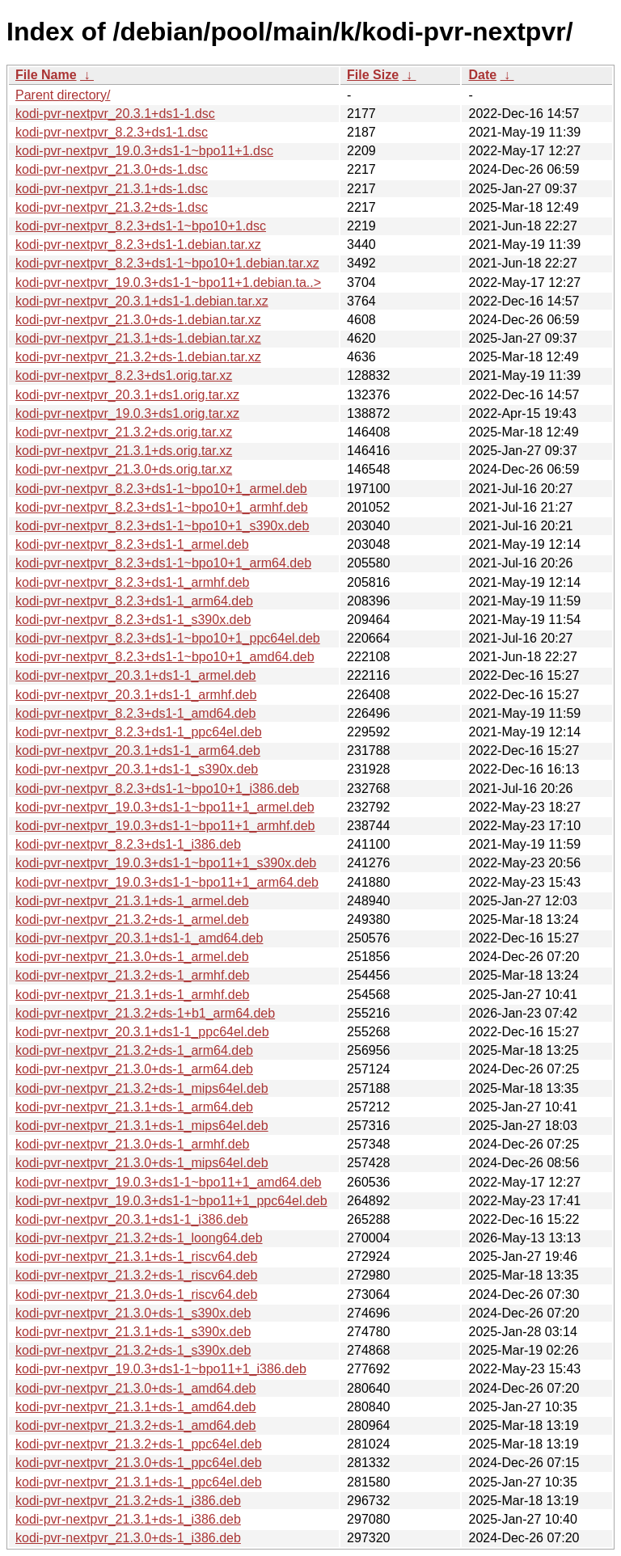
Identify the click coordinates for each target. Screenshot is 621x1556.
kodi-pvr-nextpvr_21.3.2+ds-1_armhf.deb (132, 975)
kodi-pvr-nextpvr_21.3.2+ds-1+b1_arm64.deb (145, 1013)
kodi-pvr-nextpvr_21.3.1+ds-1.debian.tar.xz (138, 338)
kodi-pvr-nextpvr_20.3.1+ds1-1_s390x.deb (136, 769)
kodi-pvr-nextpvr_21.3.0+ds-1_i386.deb (128, 1538)
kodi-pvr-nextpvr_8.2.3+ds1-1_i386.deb (128, 844)
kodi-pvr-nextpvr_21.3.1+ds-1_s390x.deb (133, 1332)
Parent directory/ (62, 95)
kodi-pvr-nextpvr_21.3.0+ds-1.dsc (111, 169)
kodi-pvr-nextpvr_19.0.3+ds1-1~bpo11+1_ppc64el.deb (171, 1201)
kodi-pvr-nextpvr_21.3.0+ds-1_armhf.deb (132, 1144)
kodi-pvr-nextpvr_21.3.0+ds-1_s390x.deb (133, 1313)
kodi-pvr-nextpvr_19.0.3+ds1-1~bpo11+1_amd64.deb (168, 1182)
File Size (373, 75)
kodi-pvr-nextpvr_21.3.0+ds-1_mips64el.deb (141, 1163)
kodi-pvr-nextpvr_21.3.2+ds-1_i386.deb (128, 1501)
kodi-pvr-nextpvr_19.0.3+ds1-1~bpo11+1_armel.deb (165, 807)
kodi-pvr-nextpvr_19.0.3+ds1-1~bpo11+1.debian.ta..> (168, 282)
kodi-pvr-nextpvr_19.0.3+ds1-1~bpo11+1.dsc (144, 151)
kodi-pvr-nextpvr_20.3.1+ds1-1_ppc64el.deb (142, 1032)
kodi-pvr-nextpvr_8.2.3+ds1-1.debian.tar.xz (138, 244)
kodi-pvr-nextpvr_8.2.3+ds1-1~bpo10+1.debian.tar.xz (167, 263)
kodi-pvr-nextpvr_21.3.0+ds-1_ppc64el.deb (138, 1463)
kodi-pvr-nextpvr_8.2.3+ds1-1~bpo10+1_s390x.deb (162, 526)
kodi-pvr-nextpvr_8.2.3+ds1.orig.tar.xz (123, 375)
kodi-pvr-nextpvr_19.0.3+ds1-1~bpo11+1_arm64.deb (167, 882)
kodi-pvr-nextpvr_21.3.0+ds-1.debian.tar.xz (138, 320)
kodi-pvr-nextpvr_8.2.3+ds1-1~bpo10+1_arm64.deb (163, 563)
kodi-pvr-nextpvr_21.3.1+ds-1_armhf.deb (132, 994)
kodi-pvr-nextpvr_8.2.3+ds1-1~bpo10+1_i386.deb (157, 788)
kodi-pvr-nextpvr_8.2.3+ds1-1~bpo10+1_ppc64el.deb (167, 638)
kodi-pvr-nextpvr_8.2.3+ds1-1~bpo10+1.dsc (140, 226)
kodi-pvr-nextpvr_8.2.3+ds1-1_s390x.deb (133, 619)
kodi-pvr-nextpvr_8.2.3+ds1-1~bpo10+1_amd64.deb (165, 657)
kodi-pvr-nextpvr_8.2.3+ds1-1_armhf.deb (132, 582)
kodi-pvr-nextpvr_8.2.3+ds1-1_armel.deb (132, 544)
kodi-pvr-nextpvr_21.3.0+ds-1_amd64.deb (135, 1388)
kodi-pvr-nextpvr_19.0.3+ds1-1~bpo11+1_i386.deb (160, 1369)
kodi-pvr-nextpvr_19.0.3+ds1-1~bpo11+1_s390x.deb (165, 863)
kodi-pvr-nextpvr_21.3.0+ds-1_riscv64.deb (136, 1294)
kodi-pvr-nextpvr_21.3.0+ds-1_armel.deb (132, 957)
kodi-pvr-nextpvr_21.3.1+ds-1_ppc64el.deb (138, 1482)
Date (482, 75)
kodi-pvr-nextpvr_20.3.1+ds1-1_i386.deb (131, 1219)
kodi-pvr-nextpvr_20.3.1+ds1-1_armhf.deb (135, 695)
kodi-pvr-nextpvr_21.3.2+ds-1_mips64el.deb (141, 1088)
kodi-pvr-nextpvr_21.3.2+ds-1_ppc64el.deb (138, 1444)
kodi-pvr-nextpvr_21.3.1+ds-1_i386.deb (128, 1519)
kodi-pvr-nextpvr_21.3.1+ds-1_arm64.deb (134, 1107)
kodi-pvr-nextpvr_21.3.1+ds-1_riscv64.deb (136, 1256)
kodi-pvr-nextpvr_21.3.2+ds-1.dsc (111, 207)
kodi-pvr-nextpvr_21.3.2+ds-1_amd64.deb (135, 1425)
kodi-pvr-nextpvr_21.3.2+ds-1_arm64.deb (134, 1050)
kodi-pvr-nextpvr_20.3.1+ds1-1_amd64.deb (139, 938)
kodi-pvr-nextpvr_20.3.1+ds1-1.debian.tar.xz (141, 301)
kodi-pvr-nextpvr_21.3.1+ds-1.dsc (111, 189)
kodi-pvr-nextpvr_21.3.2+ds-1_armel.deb (132, 919)
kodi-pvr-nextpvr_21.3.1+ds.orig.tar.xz (123, 451)
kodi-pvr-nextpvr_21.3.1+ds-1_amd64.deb (135, 1407)
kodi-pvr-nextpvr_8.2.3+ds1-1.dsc (111, 132)
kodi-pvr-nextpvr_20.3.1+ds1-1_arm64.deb (137, 750)
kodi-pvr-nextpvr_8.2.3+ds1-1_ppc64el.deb (138, 732)
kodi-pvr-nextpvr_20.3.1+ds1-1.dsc (115, 113)
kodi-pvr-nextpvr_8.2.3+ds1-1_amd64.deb (135, 713)
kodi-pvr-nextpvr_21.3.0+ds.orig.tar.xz (123, 469)
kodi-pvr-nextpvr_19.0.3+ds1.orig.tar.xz (127, 413)
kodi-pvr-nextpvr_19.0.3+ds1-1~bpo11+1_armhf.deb (165, 826)
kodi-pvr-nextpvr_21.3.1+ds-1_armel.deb (132, 901)
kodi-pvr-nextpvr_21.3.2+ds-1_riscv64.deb (136, 1275)
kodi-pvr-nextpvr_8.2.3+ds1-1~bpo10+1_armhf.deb (161, 507)
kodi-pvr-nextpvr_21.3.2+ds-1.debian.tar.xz (138, 357)
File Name (46, 75)
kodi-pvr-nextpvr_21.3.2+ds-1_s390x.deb (133, 1350)
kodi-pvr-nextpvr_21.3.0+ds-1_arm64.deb (134, 1069)
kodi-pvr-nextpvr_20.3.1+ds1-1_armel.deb (135, 675)
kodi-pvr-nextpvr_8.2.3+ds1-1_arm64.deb (134, 601)
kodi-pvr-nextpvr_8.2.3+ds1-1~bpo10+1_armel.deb (161, 488)
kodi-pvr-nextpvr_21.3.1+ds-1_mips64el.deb (141, 1125)
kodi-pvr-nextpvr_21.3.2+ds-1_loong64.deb (139, 1238)
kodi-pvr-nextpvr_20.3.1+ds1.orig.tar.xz (127, 395)
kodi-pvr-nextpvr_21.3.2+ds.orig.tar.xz (123, 432)
